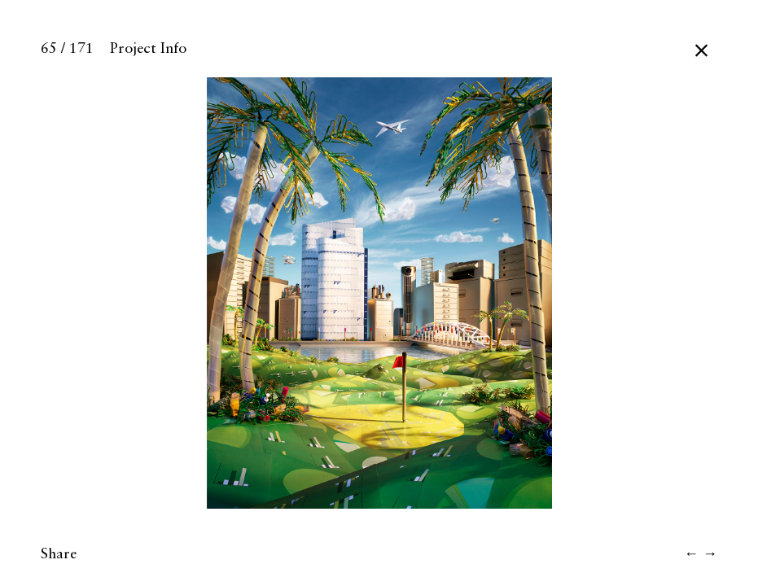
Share (59, 554)
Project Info (148, 49)
